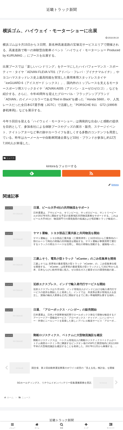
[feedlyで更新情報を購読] (32, 173)
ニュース (9, 158)
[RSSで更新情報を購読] (91, 173)
